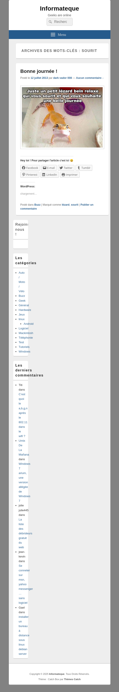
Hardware (25, 310)
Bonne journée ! (38, 71)
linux (22, 319)
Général (24, 305)
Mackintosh (26, 333)
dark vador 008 (62, 77)
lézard (66, 204)
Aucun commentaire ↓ (90, 77)
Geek (22, 300)
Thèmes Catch (72, 679)
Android (29, 323)
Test (21, 342)
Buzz (37, 204)
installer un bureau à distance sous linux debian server (24, 635)
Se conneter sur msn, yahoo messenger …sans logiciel (26, 584)
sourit (74, 204)
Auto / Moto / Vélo (22, 282)
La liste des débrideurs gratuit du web (25, 533)
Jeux (22, 314)
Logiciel (23, 328)
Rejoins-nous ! (23, 229)
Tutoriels (24, 347)
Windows (24, 351)
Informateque (59, 8)
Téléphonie (26, 337)
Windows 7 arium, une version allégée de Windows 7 (24, 482)
